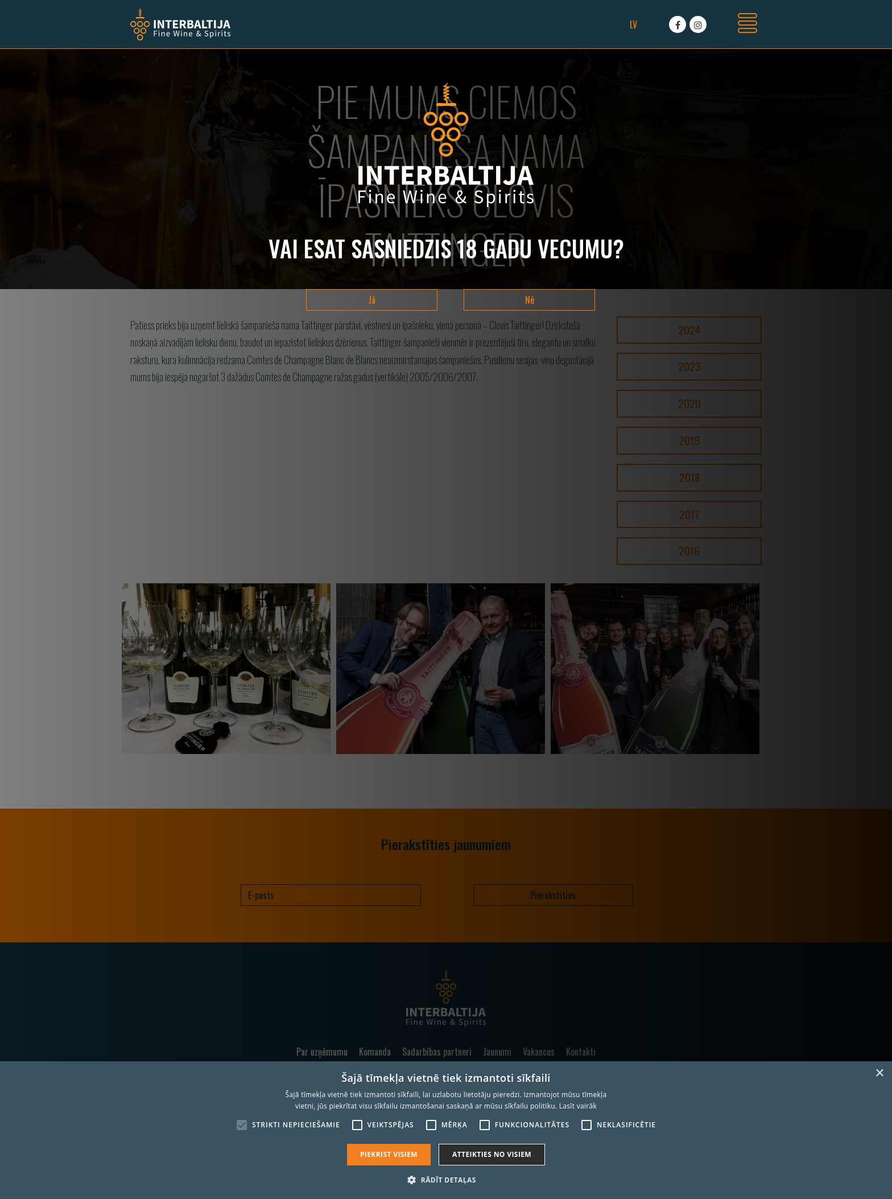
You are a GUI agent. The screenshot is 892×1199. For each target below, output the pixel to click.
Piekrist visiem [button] (389, 1154)
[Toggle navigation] (747, 24)
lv (633, 24)
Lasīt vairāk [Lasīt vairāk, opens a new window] (578, 1106)
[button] (446, 1179)
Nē (529, 300)
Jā (371, 300)
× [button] (879, 1073)
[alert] (446, 1130)
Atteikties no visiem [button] (491, 1154)
